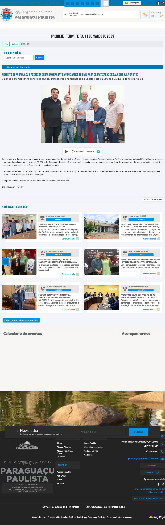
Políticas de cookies (156, 492)
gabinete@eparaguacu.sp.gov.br (142, 459)
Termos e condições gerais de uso (149, 489)
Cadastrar (138, 432)
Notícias (15, 44)
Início (6, 44)
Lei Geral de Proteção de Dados (148, 498)
